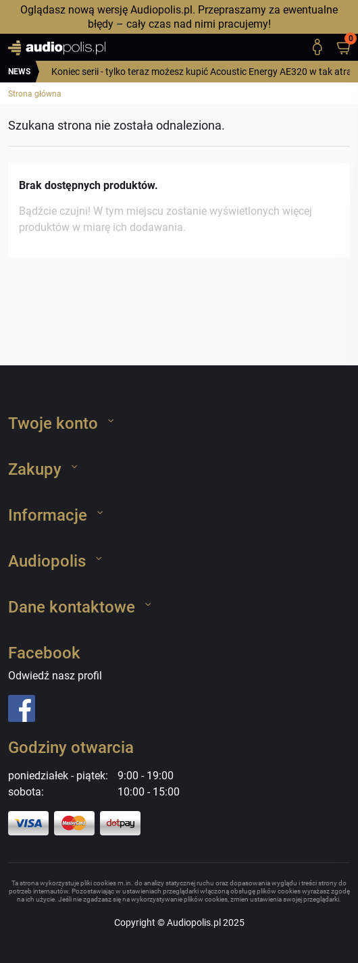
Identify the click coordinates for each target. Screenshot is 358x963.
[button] (350, 47)
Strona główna (34, 94)
